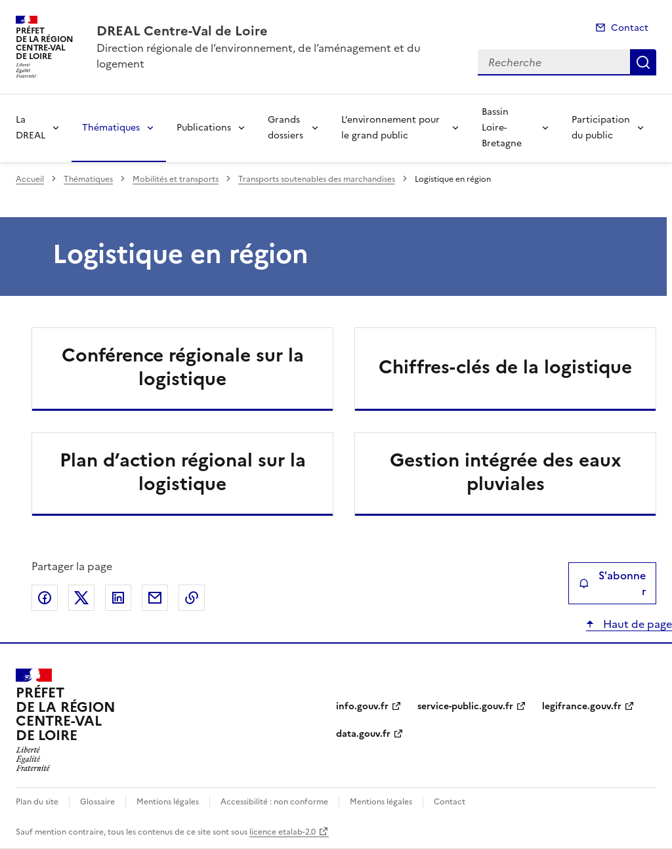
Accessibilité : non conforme (274, 802)
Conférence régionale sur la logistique (183, 366)
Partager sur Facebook (45, 598)
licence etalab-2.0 (282, 832)
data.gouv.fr (363, 734)
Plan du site (37, 802)
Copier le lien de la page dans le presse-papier (191, 598)
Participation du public (601, 127)
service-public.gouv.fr (465, 706)
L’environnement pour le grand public (390, 127)
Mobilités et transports (176, 179)
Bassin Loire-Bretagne (502, 127)
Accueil (30, 179)
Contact (629, 28)
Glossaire (97, 802)
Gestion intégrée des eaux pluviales (505, 471)
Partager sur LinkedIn (118, 598)
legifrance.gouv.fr (581, 706)
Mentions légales (167, 802)
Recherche (643, 62)
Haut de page (636, 624)
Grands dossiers (285, 127)
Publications (204, 128)
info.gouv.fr (362, 706)
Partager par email (155, 598)
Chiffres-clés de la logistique (505, 367)
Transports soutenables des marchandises (316, 179)
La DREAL (30, 127)
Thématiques (111, 128)
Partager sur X (81, 598)
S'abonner (612, 583)
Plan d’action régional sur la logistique (183, 471)
